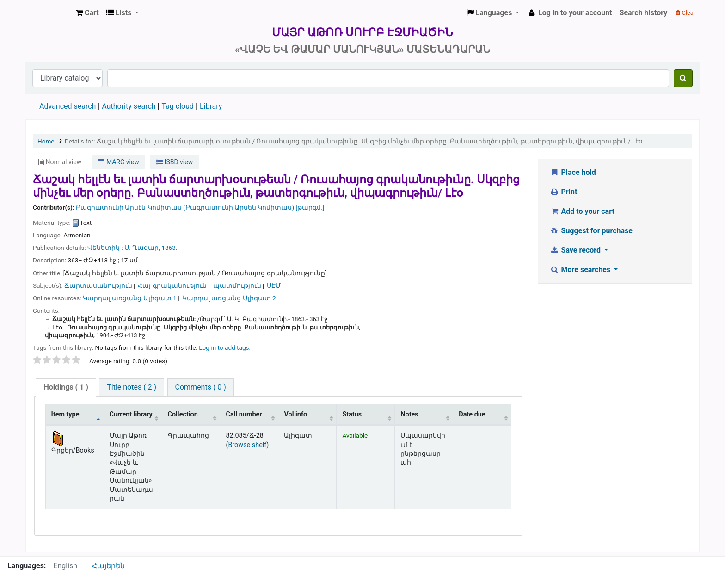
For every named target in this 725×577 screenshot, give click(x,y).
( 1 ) (65, 387)
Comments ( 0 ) (200, 387)
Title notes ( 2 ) (131, 387)
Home (46, 141)
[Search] (683, 78)
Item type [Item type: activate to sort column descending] (65, 414)
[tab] (66, 387)
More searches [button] (581, 269)
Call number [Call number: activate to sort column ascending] (244, 414)
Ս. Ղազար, (142, 247)
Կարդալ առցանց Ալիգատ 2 (229, 298)
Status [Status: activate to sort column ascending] (352, 414)
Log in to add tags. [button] (225, 347)
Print (563, 191)
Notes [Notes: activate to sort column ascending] (409, 414)
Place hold (573, 172)
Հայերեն (108, 565)
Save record (576, 250)
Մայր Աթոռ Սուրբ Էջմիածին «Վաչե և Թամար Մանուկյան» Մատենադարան (49, 13)
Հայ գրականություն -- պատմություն (199, 285)
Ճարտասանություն (98, 285)
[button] (87, 13)
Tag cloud (177, 106)
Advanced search (67, 106)
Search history (644, 12)
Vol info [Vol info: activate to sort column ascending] (295, 414)
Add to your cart (582, 211)
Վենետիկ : (105, 247)
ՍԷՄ (274, 285)
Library (211, 106)
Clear (685, 12)
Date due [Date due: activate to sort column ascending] (472, 414)
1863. (169, 247)
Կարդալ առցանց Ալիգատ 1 (130, 298)
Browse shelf (247, 445)
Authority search (128, 106)
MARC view (118, 162)
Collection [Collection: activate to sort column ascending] (183, 414)
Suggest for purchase (591, 230)
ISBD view (174, 162)
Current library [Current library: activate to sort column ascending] (131, 414)
